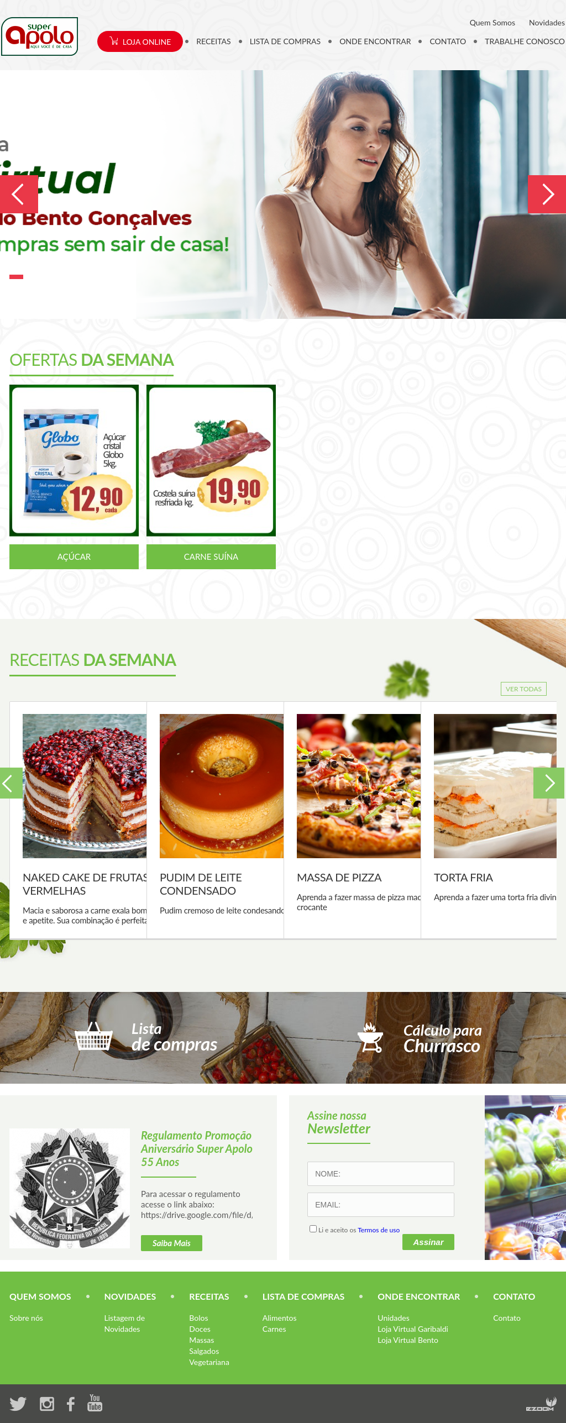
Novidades (547, 22)
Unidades (393, 1317)
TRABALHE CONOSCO (525, 41)
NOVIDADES (130, 1296)
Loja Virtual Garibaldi (413, 1328)
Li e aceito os (355, 1230)
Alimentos (280, 1317)
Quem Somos (492, 22)
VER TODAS (524, 689)
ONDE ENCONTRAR (375, 41)
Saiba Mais (172, 1243)
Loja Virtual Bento (408, 1340)
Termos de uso (379, 1230)
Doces (200, 1328)
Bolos (198, 1317)
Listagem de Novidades (124, 1323)
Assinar (428, 1242)
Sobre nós (26, 1317)
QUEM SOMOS (40, 1296)
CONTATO (447, 41)
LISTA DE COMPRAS (285, 41)
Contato (507, 1317)
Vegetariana (209, 1362)
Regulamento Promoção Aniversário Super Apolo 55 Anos (197, 1148)
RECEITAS (213, 41)
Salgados (204, 1351)
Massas (201, 1340)
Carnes (274, 1328)
